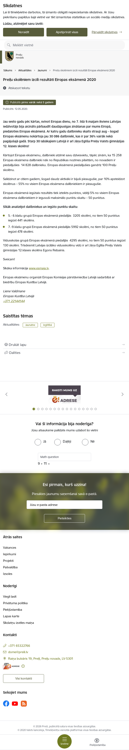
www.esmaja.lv (39, 268)
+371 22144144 (14, 301)
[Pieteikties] (64, 518)
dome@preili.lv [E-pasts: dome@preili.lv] (18, 652)
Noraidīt (23, 32)
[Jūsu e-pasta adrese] (64, 504)
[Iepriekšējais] (6, 394)
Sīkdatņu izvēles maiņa (18, 623)
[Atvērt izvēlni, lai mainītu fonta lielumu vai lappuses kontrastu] (97, 743)
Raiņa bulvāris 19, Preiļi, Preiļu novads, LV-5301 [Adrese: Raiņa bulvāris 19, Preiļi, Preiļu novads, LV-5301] (40, 658)
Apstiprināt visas (67, 32)
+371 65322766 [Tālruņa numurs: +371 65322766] (19, 646)
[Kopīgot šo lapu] (64, 353)
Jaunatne (30, 324)
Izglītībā (47, 324)
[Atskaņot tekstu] (19, 87)
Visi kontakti (23, 678)
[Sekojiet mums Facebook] (6, 703)
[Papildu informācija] (23, 666)
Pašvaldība (10, 567)
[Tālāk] (122, 394)
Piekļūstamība (12, 610)
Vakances (9, 547)
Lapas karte (11, 616)
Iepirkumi (9, 554)
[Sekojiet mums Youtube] (15, 703)
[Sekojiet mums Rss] (24, 704)
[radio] (40, 441)
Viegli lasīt (9, 596)
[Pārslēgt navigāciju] (64, 741)
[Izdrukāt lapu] (64, 345)
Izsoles (7, 574)
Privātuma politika (15, 603)
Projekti (8, 561)
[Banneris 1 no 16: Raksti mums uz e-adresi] (64, 394)
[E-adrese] (11, 666)
